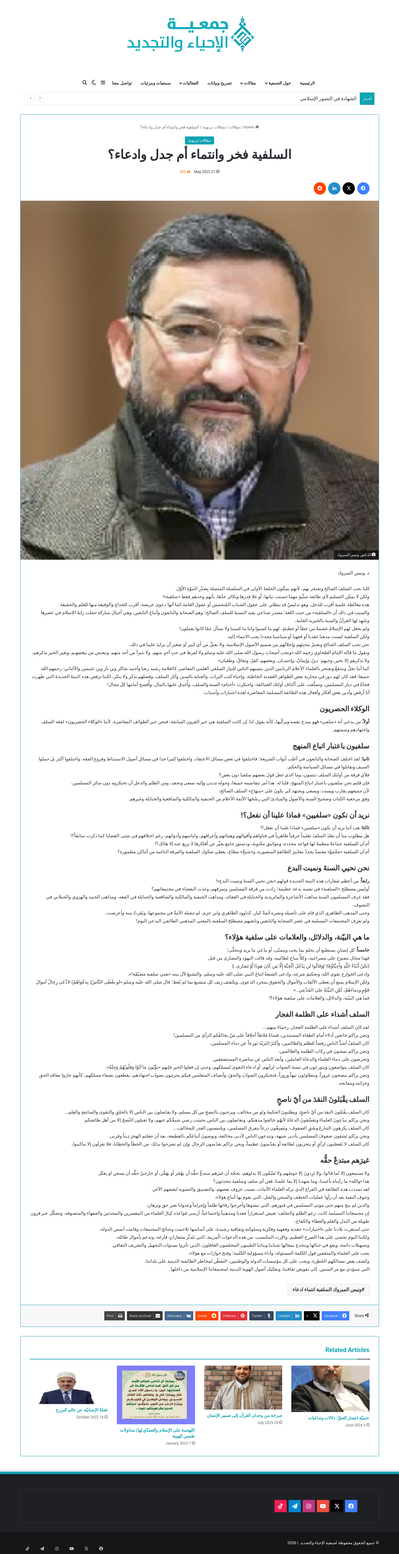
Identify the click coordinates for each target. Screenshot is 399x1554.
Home (251, 127)
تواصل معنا (122, 83)
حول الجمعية (279, 83)
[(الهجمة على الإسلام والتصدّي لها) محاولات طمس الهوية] (156, 1395)
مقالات (250, 83)
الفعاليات (190, 83)
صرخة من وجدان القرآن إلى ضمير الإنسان (244, 1415)
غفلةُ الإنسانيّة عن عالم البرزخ (82, 1409)
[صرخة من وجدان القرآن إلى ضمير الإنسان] (243, 1388)
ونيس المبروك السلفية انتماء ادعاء (327, 1289)
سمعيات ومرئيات (155, 83)
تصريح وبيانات (219, 83)
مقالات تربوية (214, 127)
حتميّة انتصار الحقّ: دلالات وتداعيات (339, 1417)
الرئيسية (307, 83)
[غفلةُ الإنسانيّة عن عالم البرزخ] (69, 1385)
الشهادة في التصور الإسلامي (328, 98)
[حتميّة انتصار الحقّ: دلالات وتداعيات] (330, 1389)
